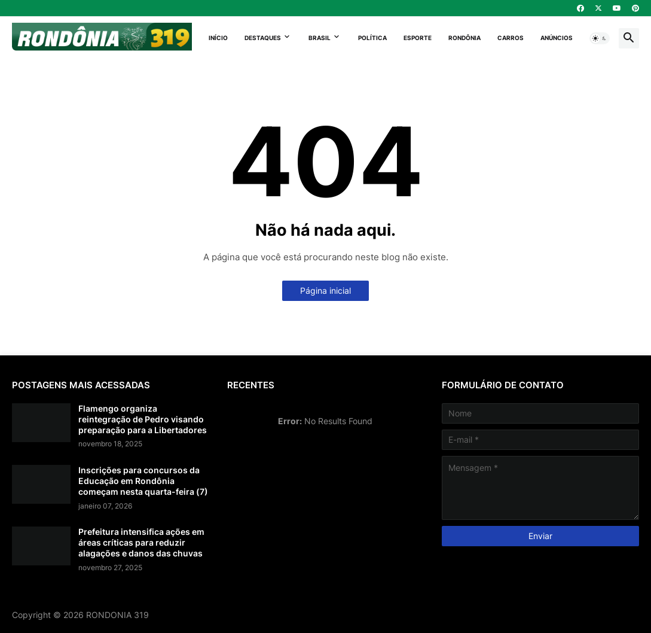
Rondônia (464, 37)
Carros (510, 37)
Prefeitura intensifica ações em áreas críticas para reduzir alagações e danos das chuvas (141, 542)
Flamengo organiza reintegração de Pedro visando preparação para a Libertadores (142, 419)
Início (218, 37)
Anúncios (556, 37)
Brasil (319, 37)
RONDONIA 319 (117, 615)
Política (372, 37)
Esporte (418, 37)
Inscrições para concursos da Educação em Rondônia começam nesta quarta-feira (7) (143, 481)
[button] (599, 38)
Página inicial (325, 290)
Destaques (262, 37)
